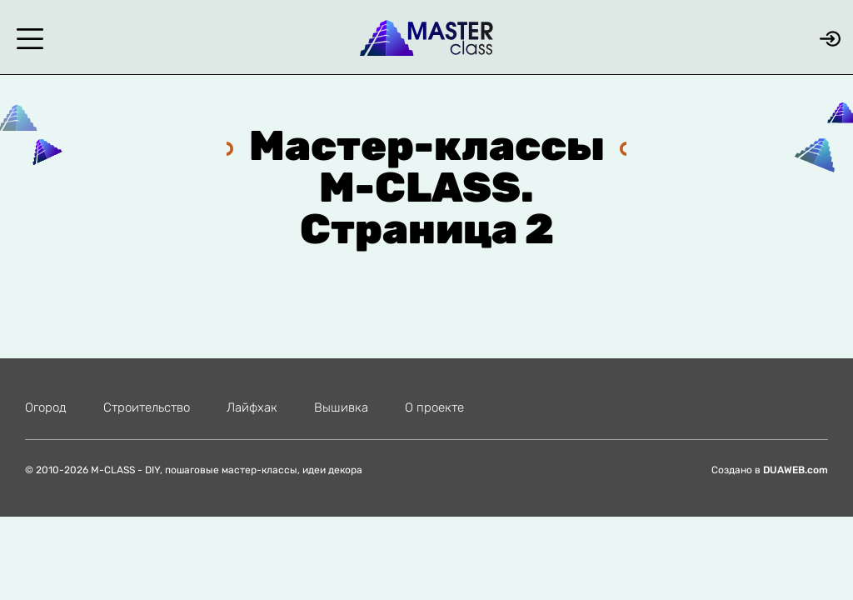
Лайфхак (252, 407)
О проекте (434, 407)
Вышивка (341, 407)
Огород (46, 407)
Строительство (146, 407)
